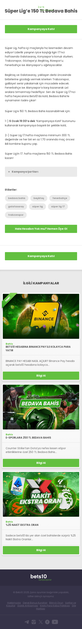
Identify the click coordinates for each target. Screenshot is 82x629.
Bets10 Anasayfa (7, 6)
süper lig (37, 206)
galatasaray (16, 206)
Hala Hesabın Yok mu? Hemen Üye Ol (41, 229)
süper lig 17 (58, 206)
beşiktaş (39, 198)
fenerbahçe (59, 198)
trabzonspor (15, 214)
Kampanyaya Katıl (41, 29)
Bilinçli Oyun (56, 602)
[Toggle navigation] (75, 6)
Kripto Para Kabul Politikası (55, 605)
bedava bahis (16, 198)
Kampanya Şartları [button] (23, 172)
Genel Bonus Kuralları (35, 602)
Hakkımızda (14, 602)
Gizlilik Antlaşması (27, 605)
